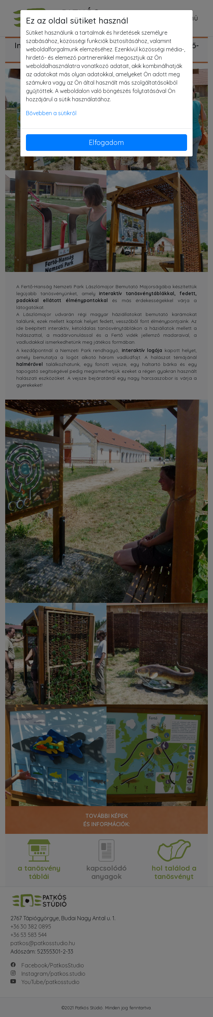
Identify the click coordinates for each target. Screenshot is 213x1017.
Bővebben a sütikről (51, 113)
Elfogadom (106, 142)
